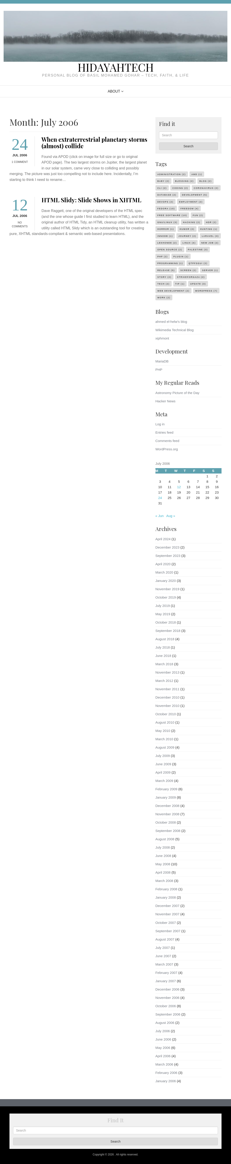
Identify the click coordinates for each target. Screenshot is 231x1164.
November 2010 (167, 706)
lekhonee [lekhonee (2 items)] (167, 243)
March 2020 (164, 572)
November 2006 (167, 998)
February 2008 (166, 889)
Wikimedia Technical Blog (174, 330)
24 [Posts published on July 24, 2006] (160, 498)
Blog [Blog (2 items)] (205, 181)
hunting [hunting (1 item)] (208, 229)
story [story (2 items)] (164, 277)
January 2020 (165, 581)
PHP (158, 369)
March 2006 (164, 1064)
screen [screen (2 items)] (188, 270)
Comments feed (167, 441)
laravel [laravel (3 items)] (210, 236)
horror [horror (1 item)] (165, 229)
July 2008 (162, 847)
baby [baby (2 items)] (163, 181)
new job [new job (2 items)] (210, 243)
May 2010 (162, 731)
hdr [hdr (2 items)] (211, 222)
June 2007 (163, 956)
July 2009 (162, 756)
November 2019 (167, 589)
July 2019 (162, 606)
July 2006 (162, 1031)
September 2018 (167, 631)
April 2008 (163, 872)
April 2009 (163, 772)
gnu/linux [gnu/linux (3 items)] (167, 222)
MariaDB (162, 361)
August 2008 (164, 839)
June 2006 (163, 1039)
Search (188, 146)
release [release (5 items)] (166, 270)
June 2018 (163, 656)
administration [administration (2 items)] (171, 174)
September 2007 (167, 931)
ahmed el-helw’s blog (171, 321)
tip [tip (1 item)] (180, 284)
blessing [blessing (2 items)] (184, 181)
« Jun (159, 516)
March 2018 (164, 664)
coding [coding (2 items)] (180, 188)
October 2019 (165, 597)
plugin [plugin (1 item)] (181, 256)
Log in (160, 424)
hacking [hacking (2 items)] (191, 222)
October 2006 (165, 1006)
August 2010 (164, 722)
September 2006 (167, 1014)
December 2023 (167, 547)
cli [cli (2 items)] (162, 188)
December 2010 (167, 697)
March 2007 (164, 964)
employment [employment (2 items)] (191, 202)
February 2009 (166, 789)
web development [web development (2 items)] (173, 291)
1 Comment (20, 162)
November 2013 (167, 672)
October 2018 (165, 622)
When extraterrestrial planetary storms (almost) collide (94, 142)
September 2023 (167, 556)
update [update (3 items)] (198, 284)
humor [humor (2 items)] (187, 229)
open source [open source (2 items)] (169, 249)
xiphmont (162, 338)
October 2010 (165, 714)
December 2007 (167, 906)
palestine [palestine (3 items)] (198, 249)
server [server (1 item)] (210, 270)
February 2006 (166, 1073)
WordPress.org (166, 449)
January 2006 (165, 1081)
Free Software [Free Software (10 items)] (172, 215)
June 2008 (163, 856)
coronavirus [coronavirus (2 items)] (206, 188)
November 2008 (167, 814)
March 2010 (164, 739)
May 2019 (162, 614)
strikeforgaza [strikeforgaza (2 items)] (191, 277)
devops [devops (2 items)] (165, 202)
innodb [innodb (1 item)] (165, 236)
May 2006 (162, 1048)
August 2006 (164, 1023)
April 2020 (163, 564)
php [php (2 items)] (162, 256)
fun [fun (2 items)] (198, 215)
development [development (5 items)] (194, 195)
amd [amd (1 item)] (197, 174)
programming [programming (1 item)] (170, 263)
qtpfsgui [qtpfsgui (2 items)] (198, 263)
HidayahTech (116, 67)
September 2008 (167, 831)
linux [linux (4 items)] (189, 243)
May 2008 (162, 864)
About (114, 91)
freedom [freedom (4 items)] (189, 208)
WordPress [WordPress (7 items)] (206, 291)
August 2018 (164, 639)
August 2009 (164, 747)
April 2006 (163, 1056)
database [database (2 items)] (166, 195)
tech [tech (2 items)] (163, 284)
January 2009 (165, 797)
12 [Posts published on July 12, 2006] (179, 487)
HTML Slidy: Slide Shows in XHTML (91, 200)
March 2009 (164, 781)
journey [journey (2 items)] (187, 236)
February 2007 (166, 973)
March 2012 (164, 681)
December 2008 (167, 806)
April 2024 (163, 539)
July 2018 (162, 647)
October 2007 (165, 923)
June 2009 (163, 764)
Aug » (170, 516)
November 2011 (167, 689)
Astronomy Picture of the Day (177, 393)
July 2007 (162, 948)
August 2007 (164, 939)
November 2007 (167, 914)
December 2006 (167, 989)
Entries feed (164, 432)
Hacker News (165, 401)
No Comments (20, 224)
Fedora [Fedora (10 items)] (166, 208)
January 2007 (165, 981)
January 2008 (165, 897)
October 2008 (165, 822)
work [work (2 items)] (164, 297)
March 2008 (164, 881)
